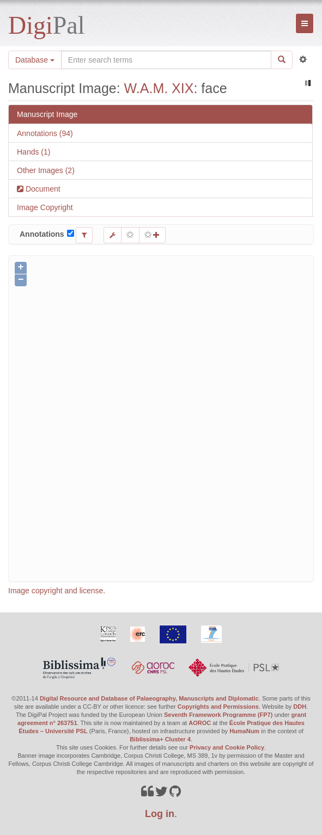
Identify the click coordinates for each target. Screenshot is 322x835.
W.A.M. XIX (159, 88)
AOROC (200, 723)
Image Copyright (45, 207)
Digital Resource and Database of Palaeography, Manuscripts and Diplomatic (149, 698)
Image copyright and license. (56, 590)
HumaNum (244, 731)
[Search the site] (166, 60)
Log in (159, 813)
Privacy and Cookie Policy (227, 747)
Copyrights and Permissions (218, 706)
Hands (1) (33, 152)
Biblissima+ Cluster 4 (160, 739)
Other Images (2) (46, 170)
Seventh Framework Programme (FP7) (218, 714)
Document (41, 189)
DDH (299, 706)
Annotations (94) (45, 133)
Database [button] (34, 60)
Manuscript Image (47, 114)
